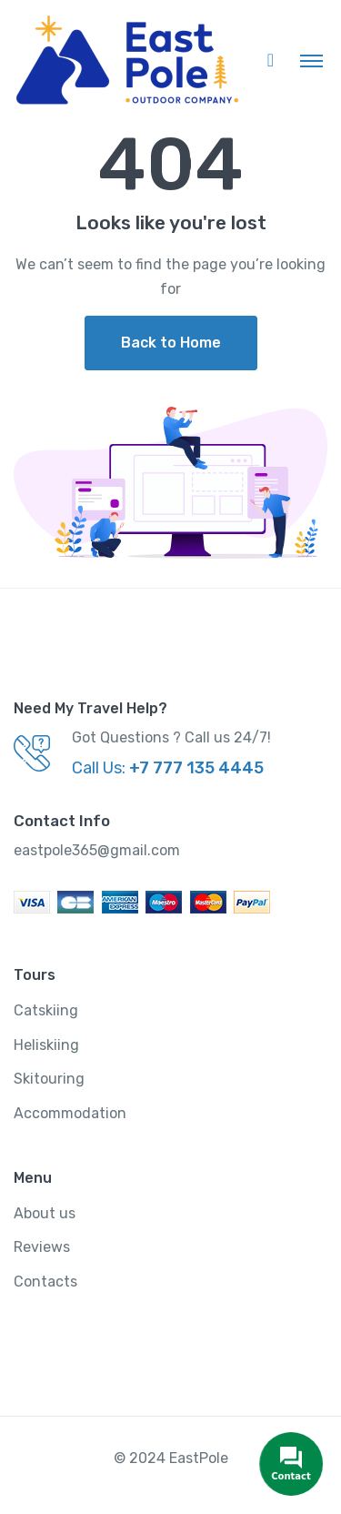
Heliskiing (46, 1045)
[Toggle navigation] (311, 60)
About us (44, 1213)
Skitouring (49, 1078)
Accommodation (70, 1113)
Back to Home (171, 342)
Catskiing (46, 1010)
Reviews (42, 1247)
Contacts (45, 1281)
